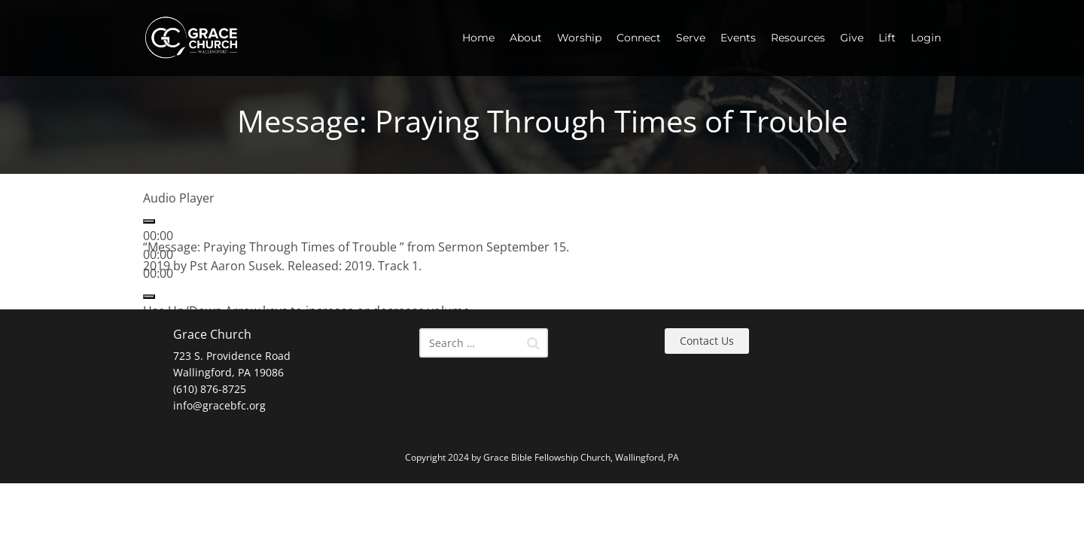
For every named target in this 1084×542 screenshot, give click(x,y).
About (526, 37)
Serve (690, 37)
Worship (579, 37)
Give (851, 37)
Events (738, 37)
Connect (639, 37)
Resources (798, 37)
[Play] (149, 221)
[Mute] (149, 296)
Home (478, 37)
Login (926, 37)
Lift (887, 37)
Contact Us (707, 340)
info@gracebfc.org (219, 405)
